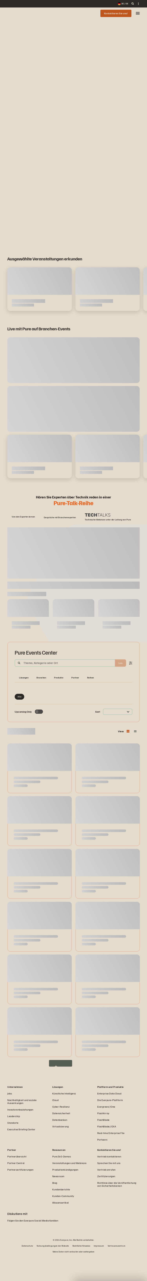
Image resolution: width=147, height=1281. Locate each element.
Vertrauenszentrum (117, 1270)
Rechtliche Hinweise (81, 1270)
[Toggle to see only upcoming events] (39, 736)
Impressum (99, 1270)
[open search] (132, 3)
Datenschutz (27, 1270)
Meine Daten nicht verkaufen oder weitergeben (74, 1276)
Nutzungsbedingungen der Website (53, 1270)
